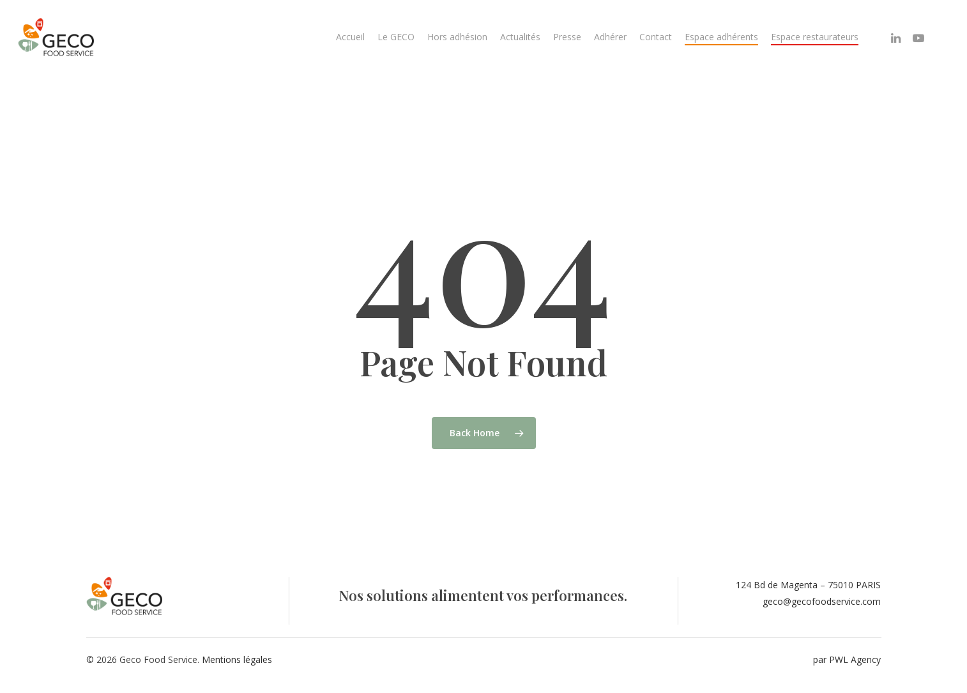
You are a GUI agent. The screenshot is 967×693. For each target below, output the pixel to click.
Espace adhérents (721, 37)
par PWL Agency (847, 659)
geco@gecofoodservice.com (822, 601)
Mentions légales (237, 659)
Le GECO (396, 37)
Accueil (350, 37)
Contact (655, 37)
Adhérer (610, 37)
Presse (567, 37)
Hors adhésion (457, 37)
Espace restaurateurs (814, 37)
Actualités (520, 37)
